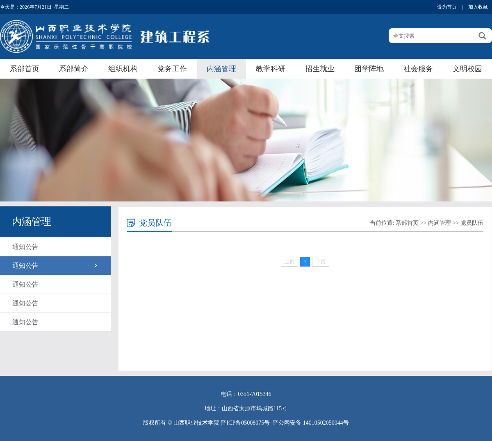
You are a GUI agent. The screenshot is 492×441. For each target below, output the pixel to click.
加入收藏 (478, 7)
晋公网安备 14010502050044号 (311, 423)
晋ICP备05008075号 (245, 423)
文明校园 (467, 69)
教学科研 (270, 69)
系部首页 (24, 69)
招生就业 (320, 69)
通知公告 (25, 246)
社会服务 (418, 69)
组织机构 (123, 69)
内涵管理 (221, 69)
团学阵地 (369, 69)
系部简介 (74, 69)
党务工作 (172, 69)
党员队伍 (471, 223)
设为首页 (447, 7)
